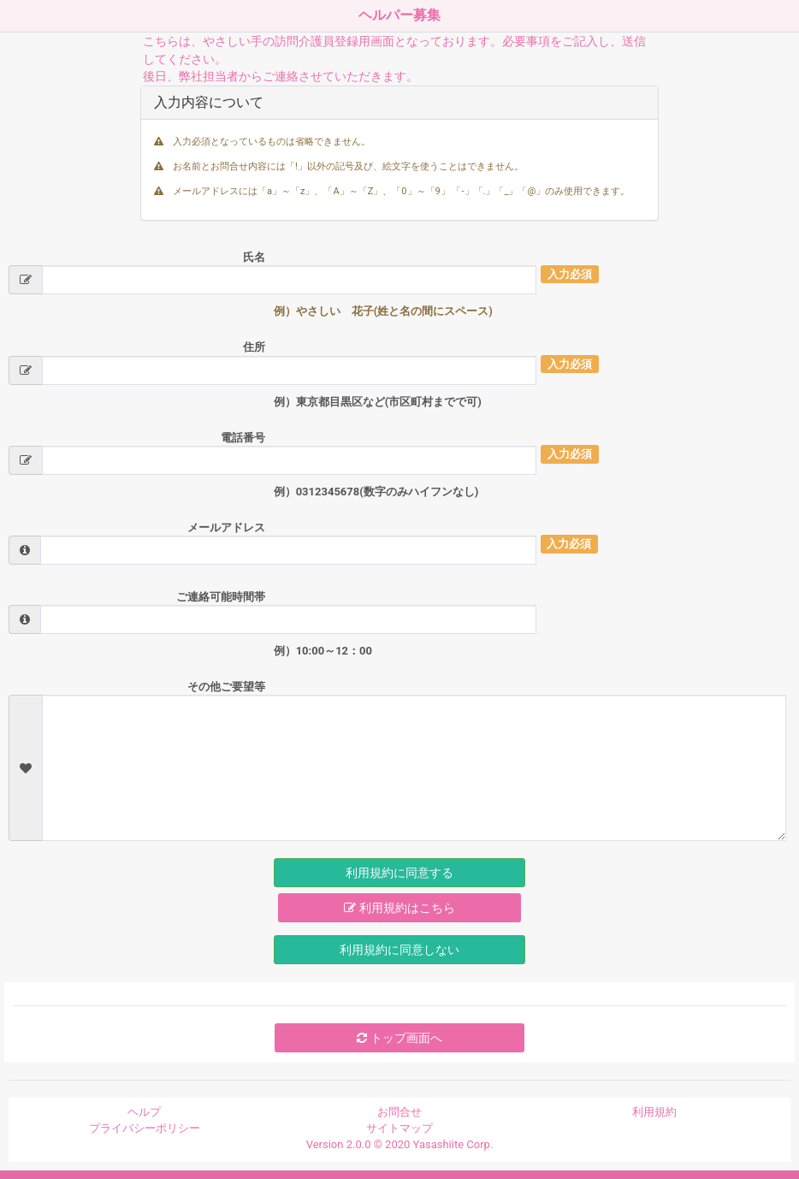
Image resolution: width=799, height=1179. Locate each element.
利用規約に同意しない (399, 950)
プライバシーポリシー (144, 1128)
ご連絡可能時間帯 (220, 596)
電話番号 (243, 437)
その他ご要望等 (226, 686)
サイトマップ (399, 1128)
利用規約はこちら (399, 908)
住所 (254, 347)
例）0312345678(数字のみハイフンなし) (376, 491)
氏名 (254, 257)
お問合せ (399, 1111)
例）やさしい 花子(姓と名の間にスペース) (383, 311)
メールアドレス (226, 527)
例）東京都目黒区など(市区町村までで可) (378, 401)
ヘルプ (144, 1111)
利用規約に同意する (399, 873)
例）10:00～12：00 (323, 650)
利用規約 (654, 1111)
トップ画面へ (399, 1038)
